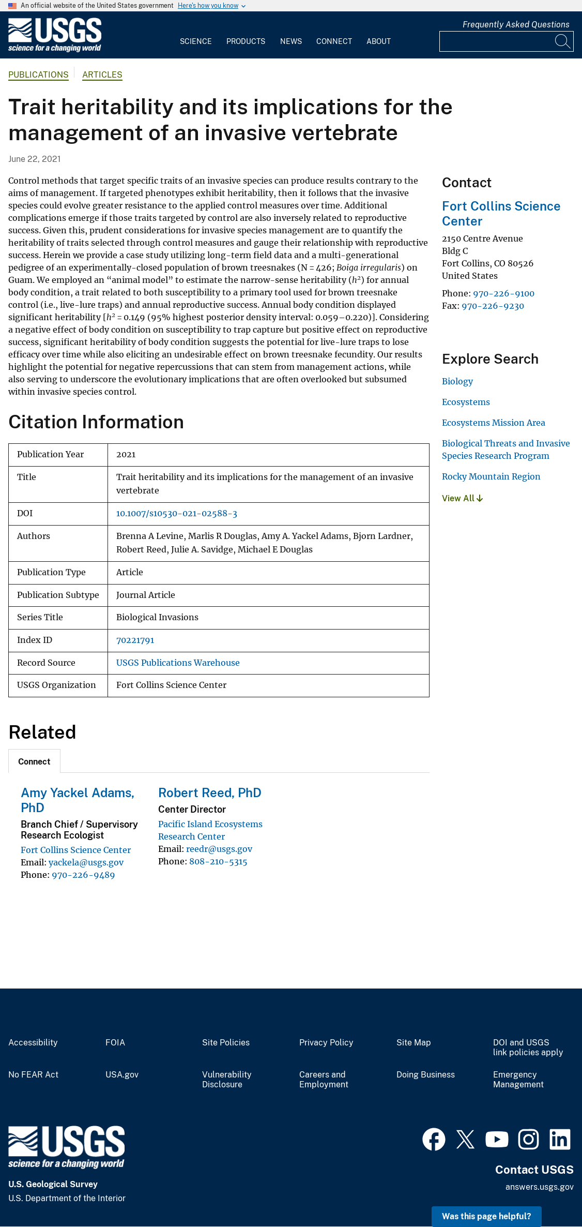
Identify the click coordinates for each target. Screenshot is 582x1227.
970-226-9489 (83, 875)
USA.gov (122, 1075)
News (291, 41)
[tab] (34, 761)
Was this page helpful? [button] (486, 1216)
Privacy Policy (326, 1043)
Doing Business (425, 1075)
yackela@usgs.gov (86, 862)
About (378, 41)
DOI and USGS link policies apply (528, 1047)
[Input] (506, 41)
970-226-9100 (503, 293)
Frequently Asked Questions (516, 24)
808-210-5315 (218, 861)
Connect (334, 41)
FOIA (115, 1043)
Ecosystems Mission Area (493, 422)
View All (462, 498)
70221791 (135, 640)
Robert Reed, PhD (210, 792)
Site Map (413, 1043)
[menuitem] (196, 35)
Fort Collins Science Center (76, 850)
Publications (38, 75)
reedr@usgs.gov (219, 849)
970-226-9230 (493, 306)
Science (196, 41)
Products (245, 41)
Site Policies (226, 1043)
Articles (102, 75)
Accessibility (33, 1043)
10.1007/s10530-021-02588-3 (176, 513)
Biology (457, 381)
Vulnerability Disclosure (227, 1079)
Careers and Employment (323, 1079)
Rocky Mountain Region (491, 476)
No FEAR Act (33, 1075)
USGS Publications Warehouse (178, 663)
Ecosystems (466, 402)
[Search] (563, 41)
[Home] (54, 50)
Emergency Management (518, 1079)
